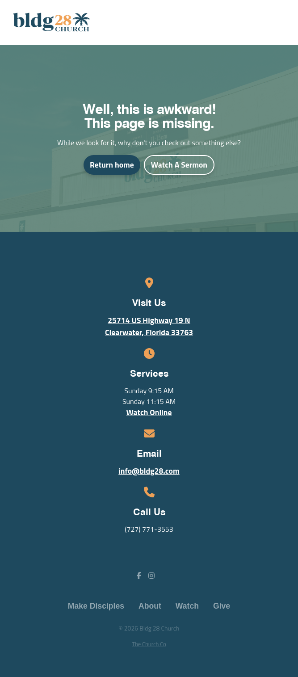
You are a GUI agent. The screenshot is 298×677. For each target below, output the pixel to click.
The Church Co (149, 643)
